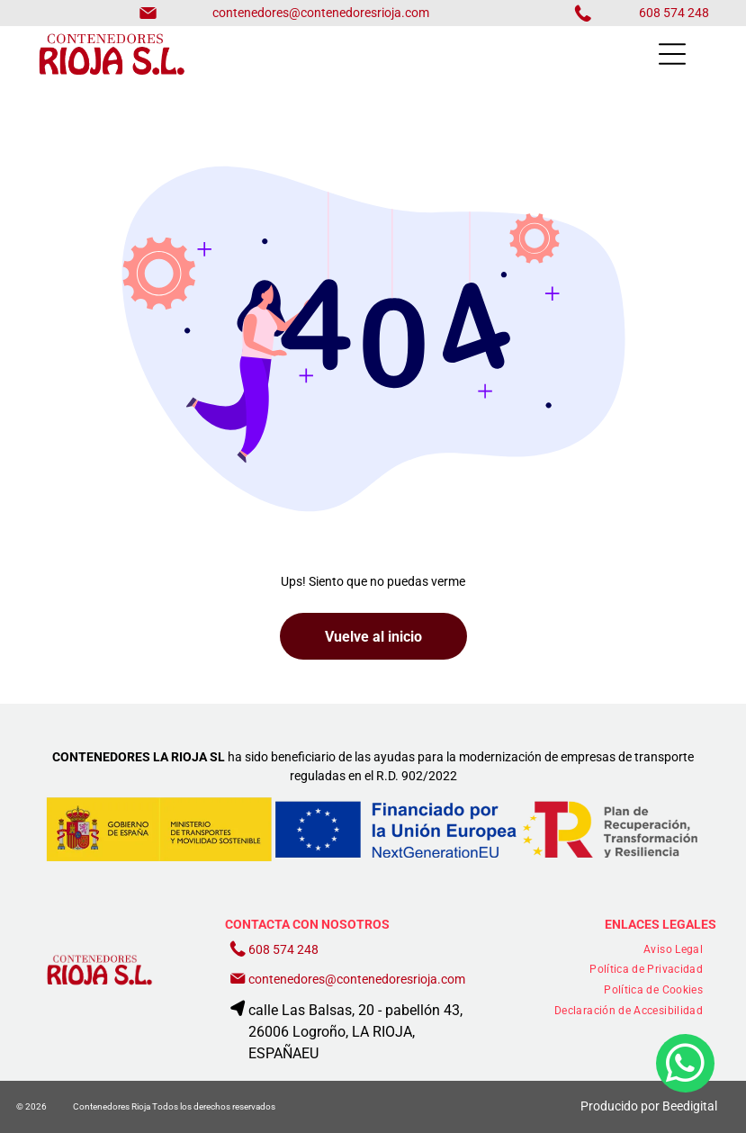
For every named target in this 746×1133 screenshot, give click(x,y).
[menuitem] (673, 949)
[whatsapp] (685, 1074)
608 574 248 (283, 949)
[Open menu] (672, 53)
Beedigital (689, 1106)
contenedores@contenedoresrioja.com (320, 12)
